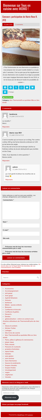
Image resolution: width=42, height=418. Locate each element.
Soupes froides (10, 368)
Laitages (8, 330)
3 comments (19, 24)
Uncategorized (10, 370)
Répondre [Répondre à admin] (9, 180)
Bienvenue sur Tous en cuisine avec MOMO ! (16, 7)
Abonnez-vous (10, 397)
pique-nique (9, 342)
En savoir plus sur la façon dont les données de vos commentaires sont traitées (20, 265)
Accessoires (9, 289)
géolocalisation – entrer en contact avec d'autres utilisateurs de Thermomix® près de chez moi (21, 321)
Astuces (8, 300)
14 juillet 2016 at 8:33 (16, 116)
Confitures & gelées (12, 312)
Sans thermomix (11, 361)
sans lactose (9, 358)
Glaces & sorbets (11, 326)
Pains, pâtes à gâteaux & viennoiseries (19, 340)
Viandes (8, 377)
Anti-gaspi (9, 296)
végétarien (9, 375)
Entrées (7, 316)
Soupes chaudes (11, 365)
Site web (6, 238)
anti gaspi (8, 293)
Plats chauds (9, 344)
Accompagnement (11, 291)
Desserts (8, 314)
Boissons (8, 307)
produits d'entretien (12, 349)
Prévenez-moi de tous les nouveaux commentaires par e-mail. (17, 247)
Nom (5, 222)
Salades (8, 354)
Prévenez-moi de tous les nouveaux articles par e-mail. (19, 252)
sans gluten (9, 356)
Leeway (30, 415)
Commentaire (8, 200)
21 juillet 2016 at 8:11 (20, 169)
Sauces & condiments (13, 363)
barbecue (8, 302)
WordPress (20, 415)
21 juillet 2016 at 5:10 (16, 135)
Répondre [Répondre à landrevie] (5, 127)
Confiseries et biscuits (13, 309)
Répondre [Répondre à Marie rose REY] (5, 161)
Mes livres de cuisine (12, 333)
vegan (7, 372)
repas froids (9, 351)
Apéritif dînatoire (11, 298)
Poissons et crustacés (13, 347)
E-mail (6, 230)
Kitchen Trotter (10, 328)
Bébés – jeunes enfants (13, 305)
